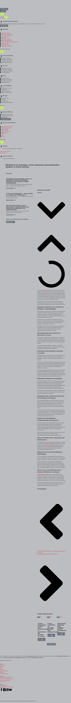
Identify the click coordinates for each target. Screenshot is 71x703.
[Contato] (1, 146)
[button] (51, 210)
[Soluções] (1, 29)
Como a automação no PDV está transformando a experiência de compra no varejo (43, 630)
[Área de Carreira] (1, 156)
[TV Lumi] (1, 66)
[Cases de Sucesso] (1, 56)
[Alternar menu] (2, 14)
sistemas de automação (50, 443)
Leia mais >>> (11, 188)
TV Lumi (5, 65)
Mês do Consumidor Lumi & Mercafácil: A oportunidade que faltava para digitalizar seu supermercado (17, 207)
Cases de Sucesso (8, 55)
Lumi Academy (7, 85)
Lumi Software (41, 474)
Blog (4, 75)
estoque (44, 290)
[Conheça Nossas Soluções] (1, 21)
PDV (41, 616)
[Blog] (1, 76)
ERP (51, 616)
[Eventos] (1, 96)
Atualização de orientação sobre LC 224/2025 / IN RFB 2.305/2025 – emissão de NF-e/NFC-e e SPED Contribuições (19, 181)
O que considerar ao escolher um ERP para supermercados (53, 628)
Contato (5, 146)
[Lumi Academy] (1, 86)
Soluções (5, 29)
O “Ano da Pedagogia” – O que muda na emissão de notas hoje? (19, 194)
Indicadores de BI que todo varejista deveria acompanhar (62, 627)
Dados (60, 616)
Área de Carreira (7, 156)
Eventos (5, 95)
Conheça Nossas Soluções (10, 21)
